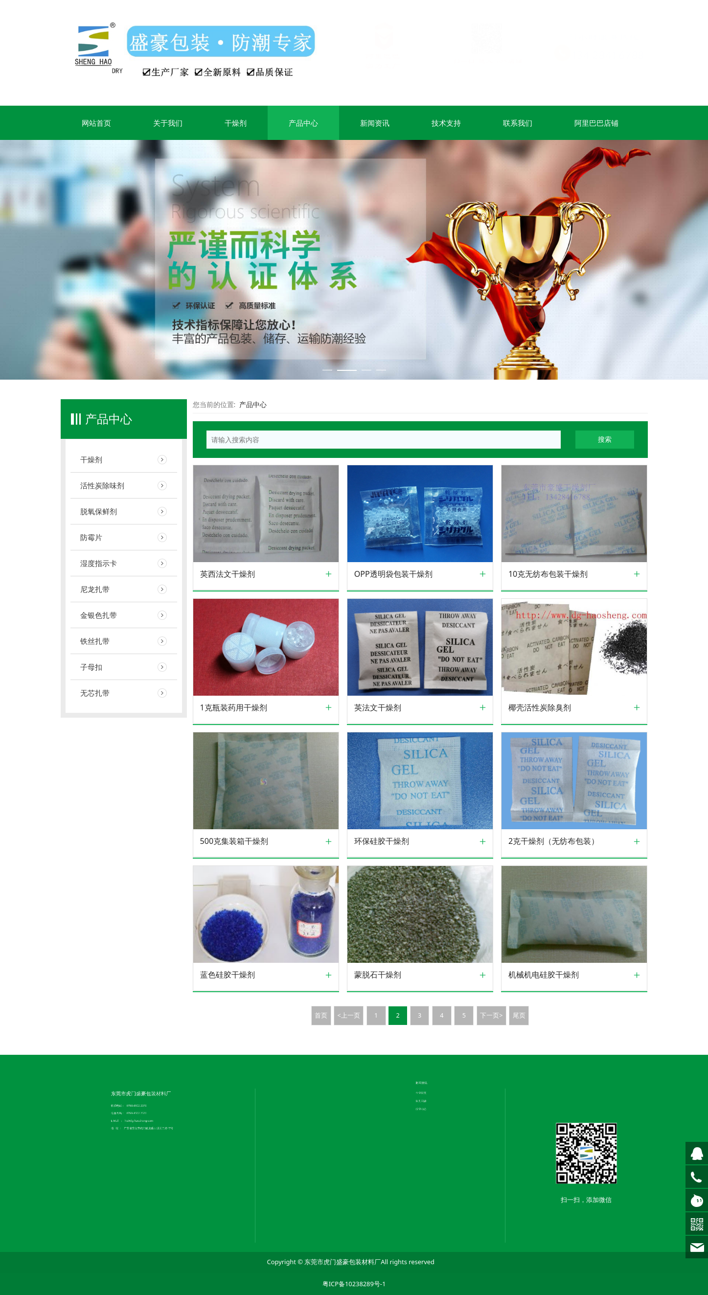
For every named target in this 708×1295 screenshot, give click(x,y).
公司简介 (320, 1039)
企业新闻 (432, 1031)
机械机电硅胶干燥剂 (543, 975)
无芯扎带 (95, 693)
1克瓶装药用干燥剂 (233, 708)
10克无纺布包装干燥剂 (548, 574)
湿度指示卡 (98, 563)
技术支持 (446, 123)
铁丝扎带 (95, 641)
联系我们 (517, 123)
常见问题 (432, 1033)
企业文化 (320, 1041)
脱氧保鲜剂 (98, 511)
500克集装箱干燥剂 (234, 841)
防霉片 (91, 537)
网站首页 (96, 123)
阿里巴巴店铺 (596, 123)
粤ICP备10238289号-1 (354, 1283)
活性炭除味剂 (102, 485)
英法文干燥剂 (377, 708)
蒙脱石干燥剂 (377, 975)
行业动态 (432, 1035)
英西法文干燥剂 (227, 574)
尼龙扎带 (95, 589)
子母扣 (91, 667)
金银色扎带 (98, 615)
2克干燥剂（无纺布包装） (553, 841)
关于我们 (168, 123)
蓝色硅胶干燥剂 (227, 975)
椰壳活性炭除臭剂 (539, 708)
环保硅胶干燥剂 (381, 841)
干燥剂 (236, 123)
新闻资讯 (374, 123)
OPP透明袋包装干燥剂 (393, 574)
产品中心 (303, 123)
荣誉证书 (320, 1044)
